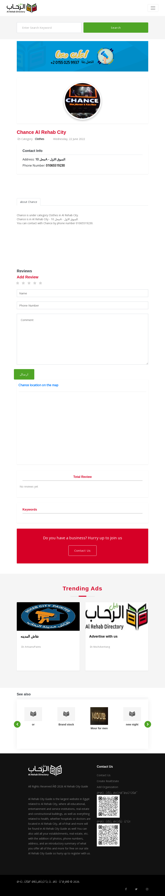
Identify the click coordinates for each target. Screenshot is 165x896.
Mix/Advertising (100, 646)
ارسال (24, 374)
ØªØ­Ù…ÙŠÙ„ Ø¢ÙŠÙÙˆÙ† (114, 821)
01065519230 (55, 165)
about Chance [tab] (28, 202)
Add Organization (107, 787)
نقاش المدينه (30, 636)
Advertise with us (103, 636)
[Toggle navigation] (153, 8)
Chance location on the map (38, 385)
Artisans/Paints (31, 646)
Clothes (39, 139)
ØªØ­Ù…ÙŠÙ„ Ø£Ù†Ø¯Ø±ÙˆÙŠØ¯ (117, 793)
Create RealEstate (108, 781)
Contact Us (82, 550)
